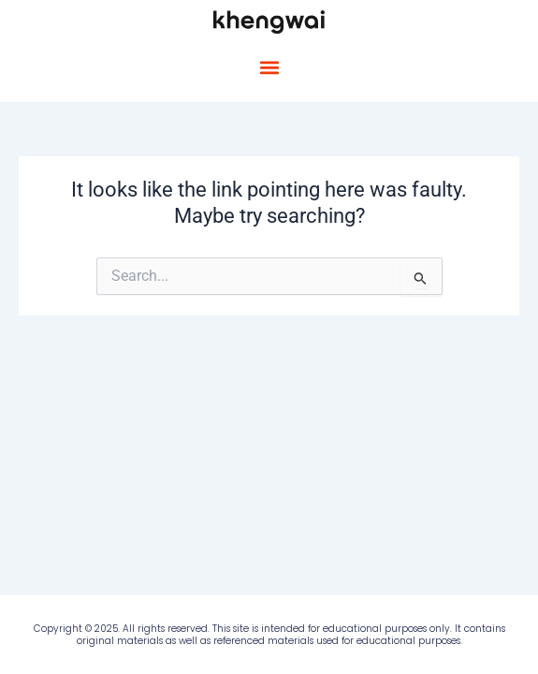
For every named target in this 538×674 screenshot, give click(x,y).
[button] (269, 67)
